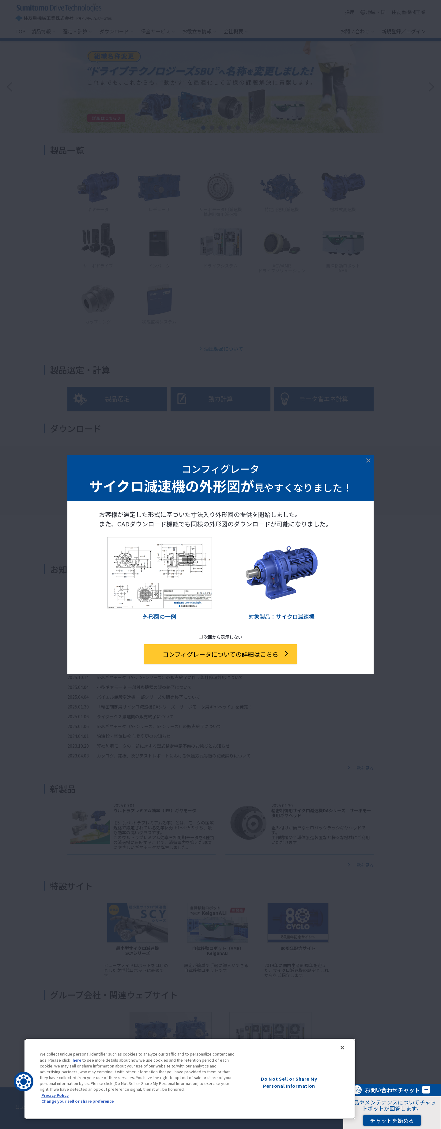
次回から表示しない (222, 636)
